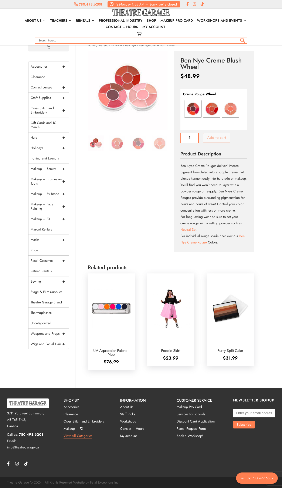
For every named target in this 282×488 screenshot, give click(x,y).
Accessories (50, 66)
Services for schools (191, 414)
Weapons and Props (50, 334)
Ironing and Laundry (45, 158)
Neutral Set (188, 229)
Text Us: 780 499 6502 (256, 478)
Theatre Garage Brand (46, 302)
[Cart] (48, 47)
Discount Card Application (196, 421)
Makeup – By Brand (50, 194)
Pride (34, 250)
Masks (50, 240)
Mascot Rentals (41, 229)
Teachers (44, 21)
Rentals (68, 21)
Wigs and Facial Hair (50, 344)
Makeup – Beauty (50, 169)
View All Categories (78, 435)
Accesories (71, 406)
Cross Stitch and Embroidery (50, 110)
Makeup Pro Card (162, 21)
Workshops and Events (205, 21)
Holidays (50, 148)
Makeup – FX (50, 219)
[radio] (192, 108)
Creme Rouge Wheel (199, 94)
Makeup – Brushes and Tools (50, 181)
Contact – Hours (252, 21)
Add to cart (216, 137)
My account (139, 27)
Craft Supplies (50, 98)
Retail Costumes (50, 261)
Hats (50, 137)
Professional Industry (106, 21)
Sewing (50, 281)
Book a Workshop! (190, 435)
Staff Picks (127, 414)
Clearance (38, 76)
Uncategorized (41, 323)
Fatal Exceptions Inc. (105, 482)
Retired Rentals (41, 271)
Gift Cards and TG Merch (44, 124)
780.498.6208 (88, 4)
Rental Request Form (191, 428)
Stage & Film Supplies (46, 291)
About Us (18, 21)
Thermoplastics (41, 312)
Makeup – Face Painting (50, 206)
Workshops (128, 421)
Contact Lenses (50, 87)
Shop (137, 21)
